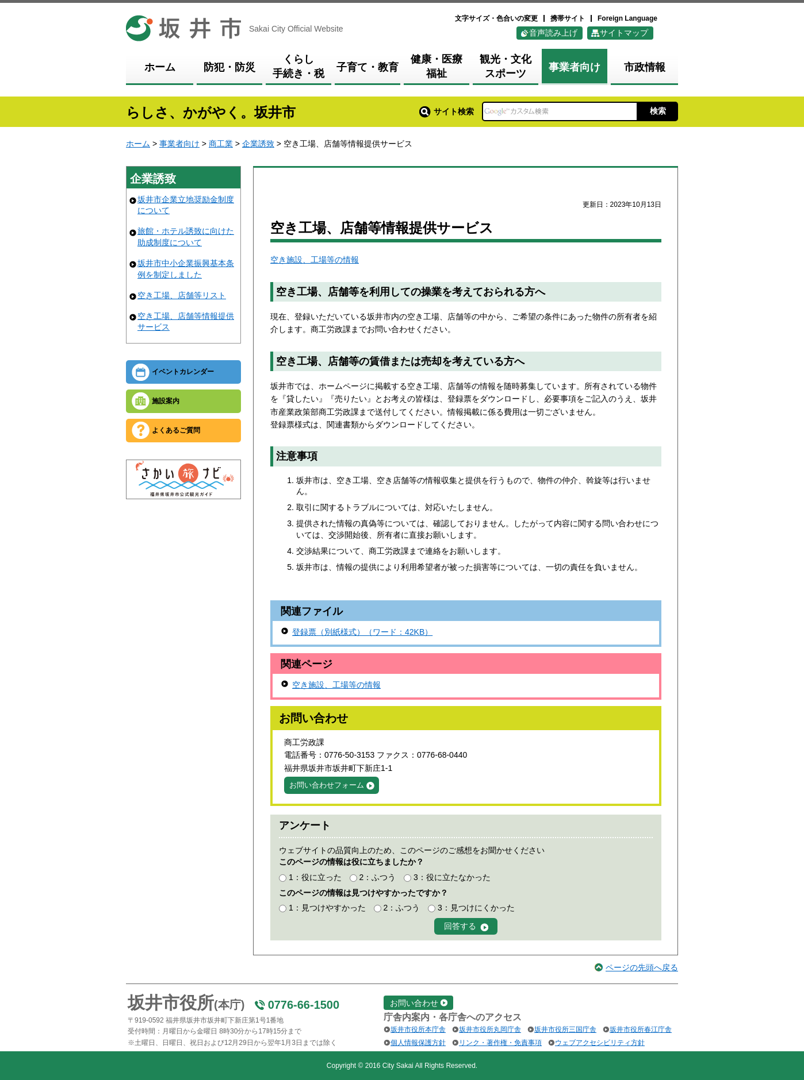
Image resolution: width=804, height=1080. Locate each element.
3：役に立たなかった (452, 877)
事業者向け (179, 143)
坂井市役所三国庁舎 (565, 1029)
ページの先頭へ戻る (642, 967)
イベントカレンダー (183, 372)
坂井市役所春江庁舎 (641, 1029)
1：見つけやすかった (327, 907)
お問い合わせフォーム (326, 785)
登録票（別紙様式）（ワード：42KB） (362, 632)
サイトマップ (624, 32)
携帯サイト (567, 18)
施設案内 (165, 401)
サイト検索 (446, 111)
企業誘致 (258, 143)
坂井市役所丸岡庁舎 (490, 1029)
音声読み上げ (553, 32)
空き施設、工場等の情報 (314, 259)
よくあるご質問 (176, 430)
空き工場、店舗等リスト (181, 295)
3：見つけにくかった (476, 907)
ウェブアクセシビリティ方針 (600, 1043)
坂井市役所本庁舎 (418, 1029)
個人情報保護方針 (418, 1043)
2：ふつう (377, 877)
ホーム (138, 143)
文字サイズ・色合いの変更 (496, 18)
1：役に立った (315, 877)
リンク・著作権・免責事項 (500, 1043)
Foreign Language (627, 18)
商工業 (221, 143)
